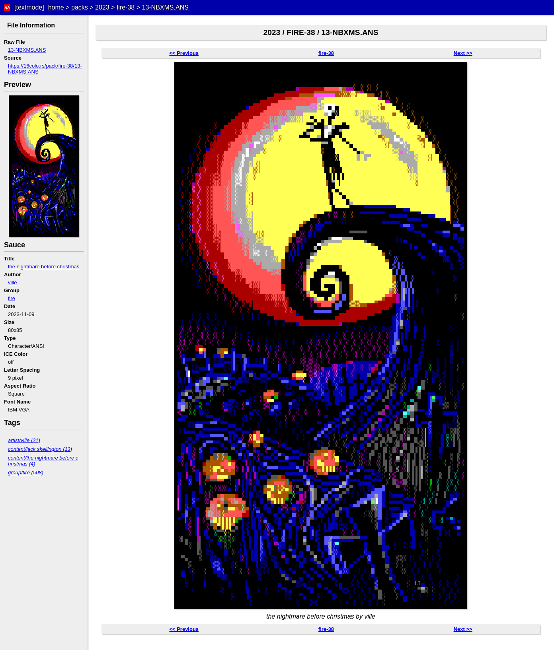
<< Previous (184, 53)
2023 (102, 7)
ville (12, 282)
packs (79, 7)
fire (11, 298)
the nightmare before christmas (43, 267)
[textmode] (29, 7)
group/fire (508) (25, 472)
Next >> (463, 53)
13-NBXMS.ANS (165, 7)
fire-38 (126, 7)
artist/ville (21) (24, 440)
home (56, 7)
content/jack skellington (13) (40, 449)
